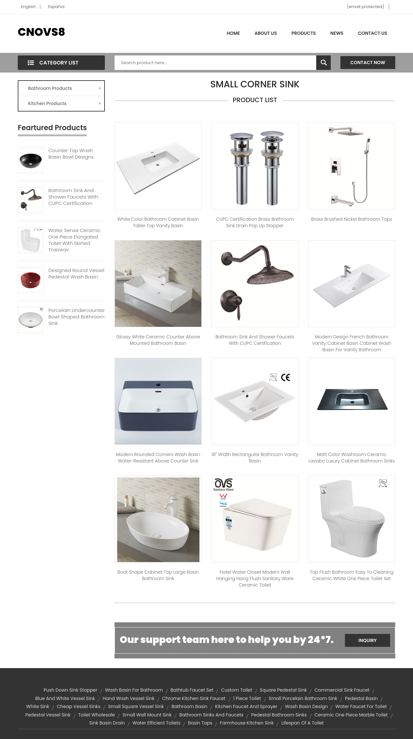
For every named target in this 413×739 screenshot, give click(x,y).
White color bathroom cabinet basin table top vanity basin (158, 222)
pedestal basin (361, 698)
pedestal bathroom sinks (279, 715)
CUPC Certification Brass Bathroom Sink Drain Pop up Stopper (255, 222)
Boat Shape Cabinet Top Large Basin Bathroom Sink (158, 575)
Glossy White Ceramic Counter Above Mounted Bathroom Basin (158, 340)
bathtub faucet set (191, 690)
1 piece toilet (247, 698)
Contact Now (367, 62)
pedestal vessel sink (47, 715)
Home (233, 33)
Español (56, 7)
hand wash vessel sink (129, 698)
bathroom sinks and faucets (211, 715)
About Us (266, 33)
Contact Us (372, 33)
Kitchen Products (64, 103)
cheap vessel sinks (78, 706)
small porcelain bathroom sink (303, 698)
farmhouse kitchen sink (247, 723)
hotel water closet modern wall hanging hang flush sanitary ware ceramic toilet (255, 578)
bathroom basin (189, 706)
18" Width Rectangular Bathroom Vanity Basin (255, 457)
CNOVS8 (41, 32)
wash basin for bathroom (134, 690)
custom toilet (236, 690)
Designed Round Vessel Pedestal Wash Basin (76, 273)
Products (303, 33)
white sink (37, 706)
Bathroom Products (64, 88)
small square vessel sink (136, 706)
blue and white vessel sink (65, 698)
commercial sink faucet (342, 690)
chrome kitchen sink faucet (194, 698)
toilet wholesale (96, 715)
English (28, 7)
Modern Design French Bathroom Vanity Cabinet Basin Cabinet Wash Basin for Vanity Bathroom (351, 343)
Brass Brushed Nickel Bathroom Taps (351, 219)
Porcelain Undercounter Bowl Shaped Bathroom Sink (76, 316)
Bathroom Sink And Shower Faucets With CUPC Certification (73, 197)
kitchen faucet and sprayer (246, 706)
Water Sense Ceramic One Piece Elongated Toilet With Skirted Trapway (74, 240)
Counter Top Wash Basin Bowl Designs (71, 153)
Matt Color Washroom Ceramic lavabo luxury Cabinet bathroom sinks (351, 457)
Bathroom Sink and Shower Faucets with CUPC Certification (255, 340)
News (337, 33)
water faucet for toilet (361, 706)
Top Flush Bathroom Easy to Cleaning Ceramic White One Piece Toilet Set (351, 575)
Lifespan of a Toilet (302, 723)
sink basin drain (107, 723)
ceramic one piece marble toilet (351, 715)
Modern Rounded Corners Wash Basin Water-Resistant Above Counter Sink (158, 457)
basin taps (200, 723)
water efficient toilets (156, 723)
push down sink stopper (70, 690)
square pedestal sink (283, 690)
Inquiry (367, 640)
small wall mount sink (147, 715)
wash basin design (306, 706)
